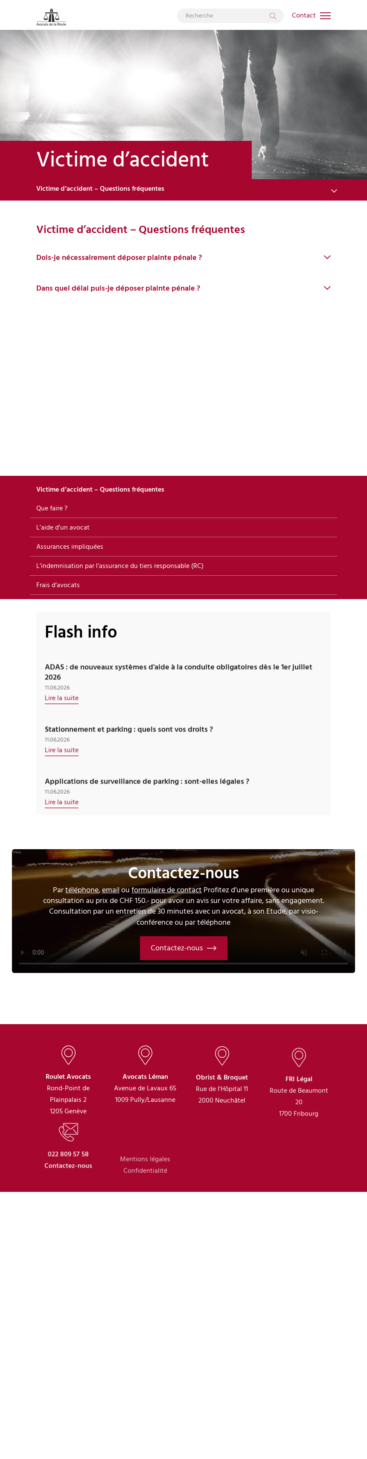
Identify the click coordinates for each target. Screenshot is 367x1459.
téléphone (82, 890)
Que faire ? (51, 508)
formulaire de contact (166, 890)
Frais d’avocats (58, 585)
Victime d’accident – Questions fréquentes (100, 188)
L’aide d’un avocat (63, 527)
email (110, 890)
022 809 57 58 (68, 1193)
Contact (304, 15)
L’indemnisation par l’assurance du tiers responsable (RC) (120, 565)
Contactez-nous (184, 948)
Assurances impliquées (69, 546)
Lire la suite (62, 715)
